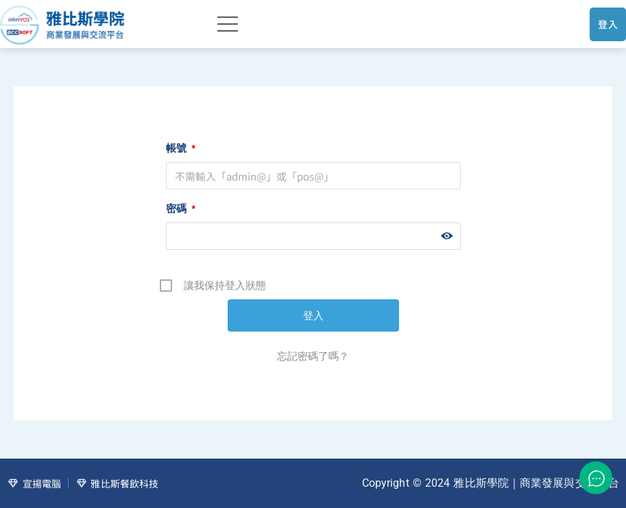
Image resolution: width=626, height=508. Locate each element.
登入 (608, 24)
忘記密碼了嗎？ (313, 356)
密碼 (180, 208)
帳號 (180, 148)
